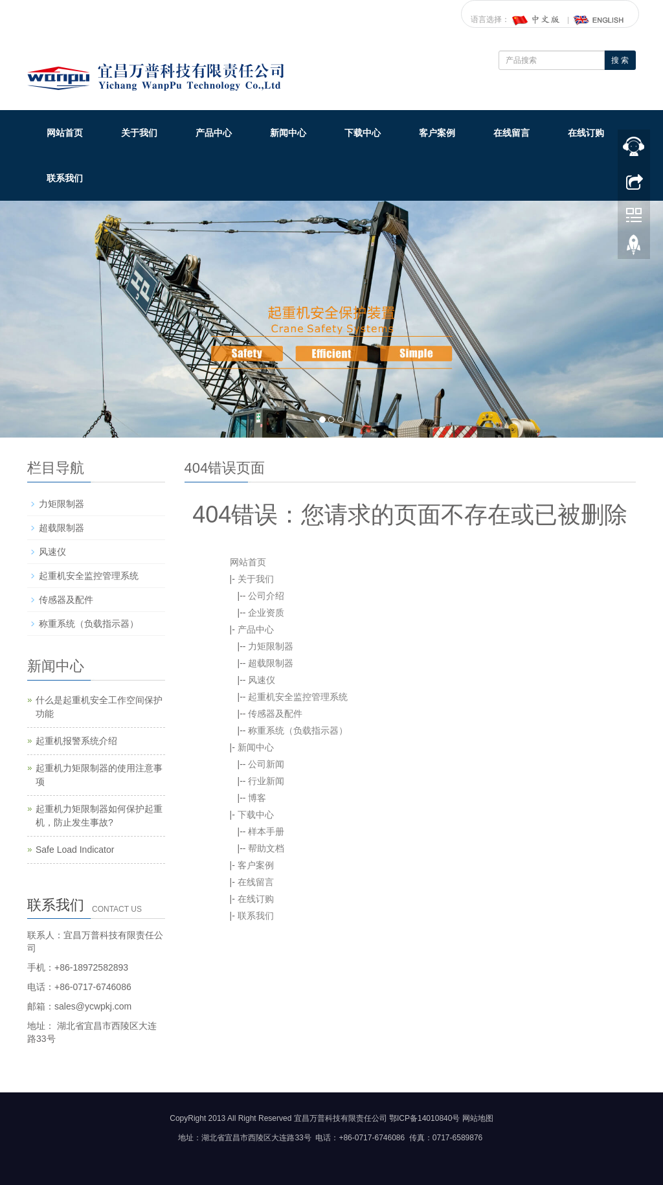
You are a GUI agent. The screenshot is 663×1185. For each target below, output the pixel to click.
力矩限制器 (270, 646)
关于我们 (139, 133)
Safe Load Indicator (75, 849)
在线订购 (586, 133)
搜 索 (620, 60)
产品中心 (214, 133)
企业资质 (266, 612)
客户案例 (437, 133)
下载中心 (362, 133)
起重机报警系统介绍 (76, 741)
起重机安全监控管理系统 (298, 697)
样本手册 (266, 831)
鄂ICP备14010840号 (424, 1118)
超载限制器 (270, 663)
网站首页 (65, 133)
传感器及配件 (275, 713)
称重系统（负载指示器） (298, 730)
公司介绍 (266, 596)
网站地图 (477, 1118)
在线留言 (511, 133)
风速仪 (261, 680)
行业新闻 (266, 781)
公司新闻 (266, 764)
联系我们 (65, 178)
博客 (257, 798)
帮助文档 (266, 848)
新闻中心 (288, 133)
